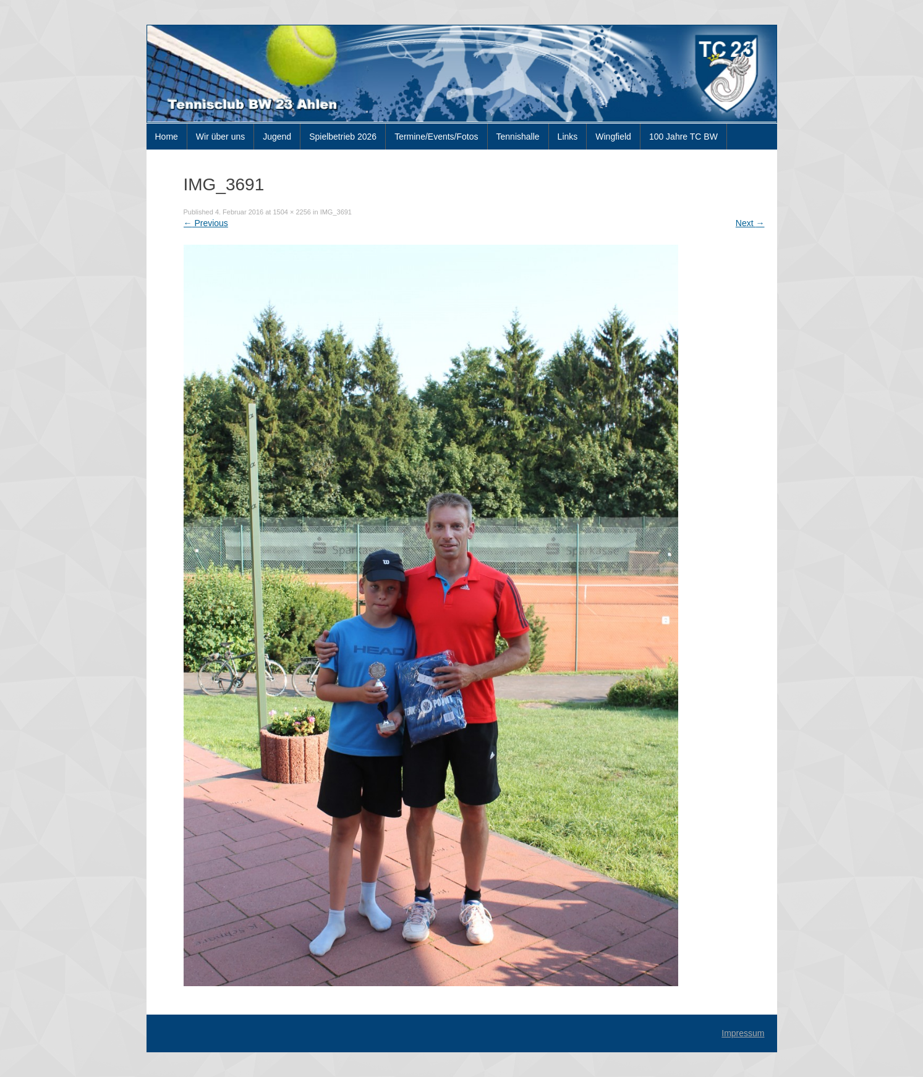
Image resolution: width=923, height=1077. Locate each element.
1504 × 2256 (291, 212)
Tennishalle (518, 136)
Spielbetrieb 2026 (342, 136)
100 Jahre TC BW (683, 136)
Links (568, 136)
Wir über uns (220, 136)
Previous (206, 223)
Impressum (742, 1033)
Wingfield (613, 136)
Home (166, 136)
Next (750, 223)
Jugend (277, 136)
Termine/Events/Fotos (436, 136)
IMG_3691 (336, 212)
